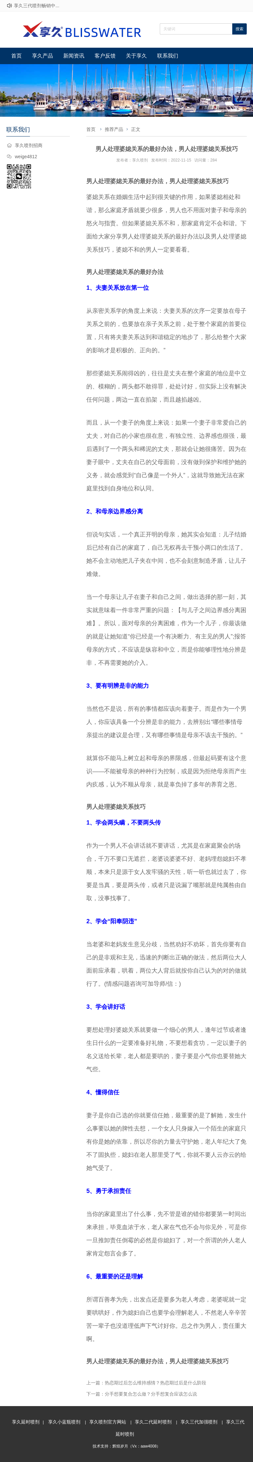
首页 (16, 56)
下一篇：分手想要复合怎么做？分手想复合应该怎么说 (141, 1394)
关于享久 (136, 56)
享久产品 (42, 56)
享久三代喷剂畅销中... (36, 5)
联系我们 (167, 56)
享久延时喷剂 (26, 1422)
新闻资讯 (73, 56)
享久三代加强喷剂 (199, 1422)
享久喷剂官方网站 (107, 1422)
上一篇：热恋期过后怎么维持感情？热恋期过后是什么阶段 (146, 1382)
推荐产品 (114, 129)
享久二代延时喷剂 (153, 1422)
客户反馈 (105, 56)
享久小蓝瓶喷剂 (64, 1422)
